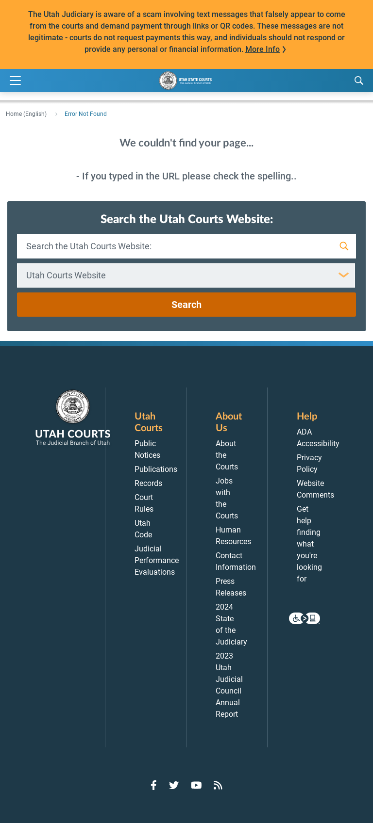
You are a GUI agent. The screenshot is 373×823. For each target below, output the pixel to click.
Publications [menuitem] (156, 469)
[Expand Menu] (15, 80)
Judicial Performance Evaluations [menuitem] (157, 560)
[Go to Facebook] (153, 785)
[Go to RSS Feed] (218, 785)
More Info (262, 49)
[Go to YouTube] (196, 785)
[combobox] (186, 275)
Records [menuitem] (148, 483)
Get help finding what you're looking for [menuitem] (309, 543)
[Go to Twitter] (174, 785)
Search (186, 304)
